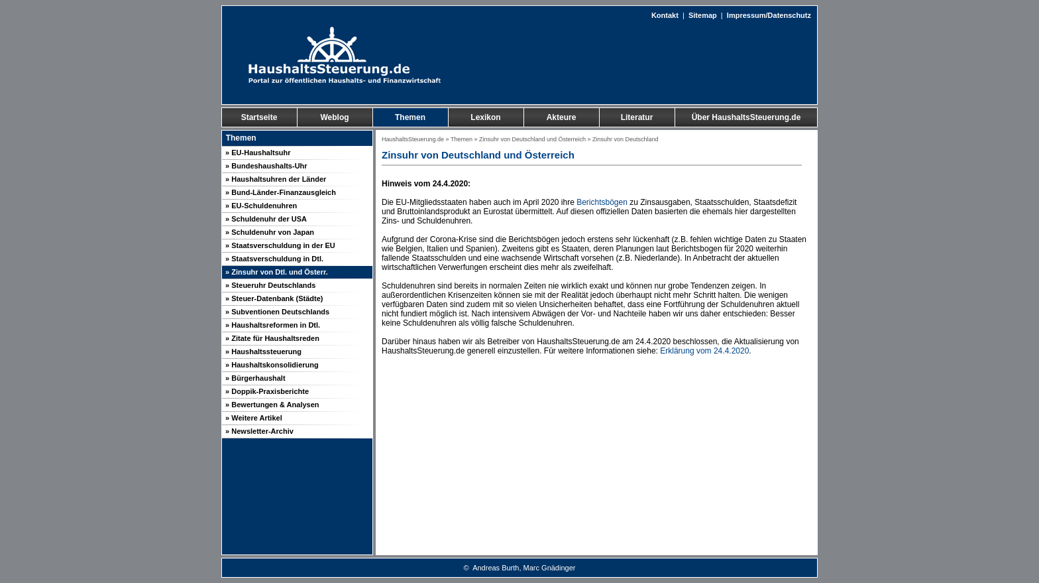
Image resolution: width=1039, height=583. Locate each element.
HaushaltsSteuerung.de (413, 139)
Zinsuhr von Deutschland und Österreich (532, 139)
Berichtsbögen (602, 202)
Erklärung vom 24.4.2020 (704, 351)
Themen (461, 139)
